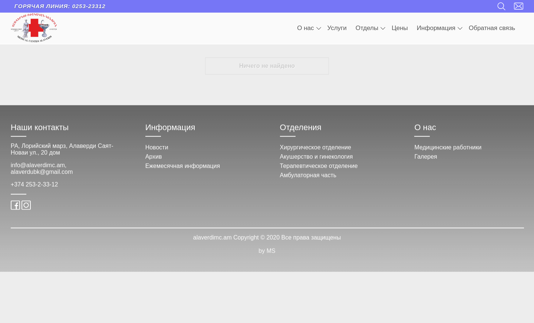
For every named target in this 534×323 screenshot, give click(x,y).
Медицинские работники (447, 152)
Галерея (425, 161)
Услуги (337, 28)
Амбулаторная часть (308, 180)
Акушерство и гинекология (316, 161)
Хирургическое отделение (315, 152)
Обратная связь (492, 28)
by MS (266, 256)
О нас (309, 28)
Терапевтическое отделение (319, 171)
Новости (156, 152)
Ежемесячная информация (182, 171)
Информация (439, 28)
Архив (153, 161)
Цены (400, 28)
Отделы (370, 28)
